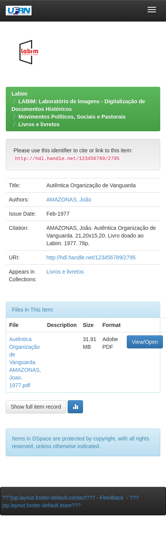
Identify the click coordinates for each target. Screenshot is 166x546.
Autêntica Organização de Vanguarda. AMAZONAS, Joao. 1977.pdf (25, 362)
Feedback (111, 498)
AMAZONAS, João (68, 199)
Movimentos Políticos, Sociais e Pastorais (72, 117)
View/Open (145, 342)
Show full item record (36, 407)
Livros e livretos (39, 124)
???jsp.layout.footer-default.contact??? (48, 498)
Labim (19, 94)
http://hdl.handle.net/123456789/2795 (91, 257)
